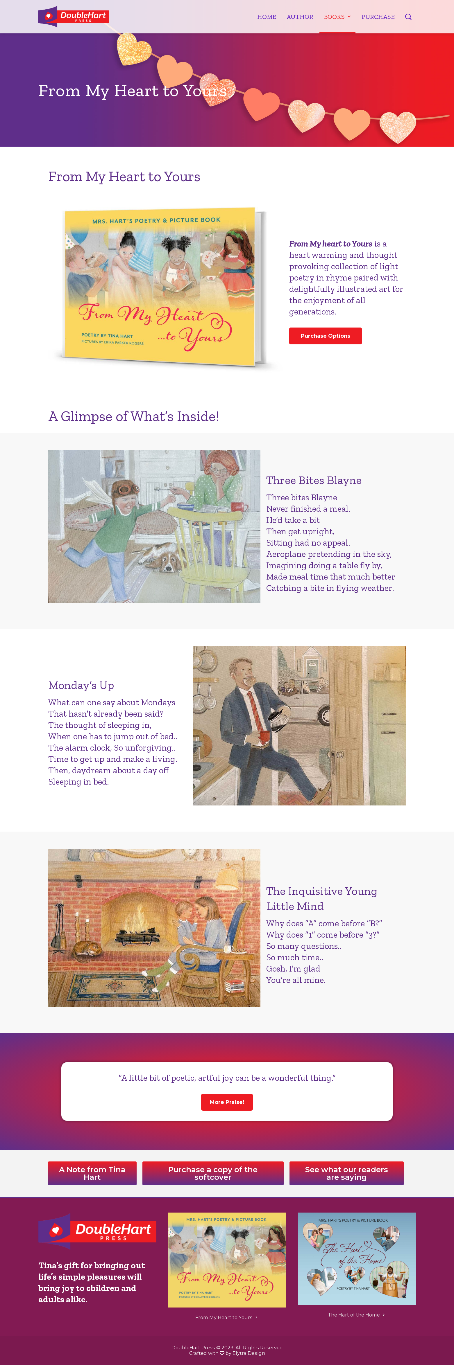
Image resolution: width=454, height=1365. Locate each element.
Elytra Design (249, 1353)
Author (300, 17)
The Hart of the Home (357, 1315)
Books (338, 17)
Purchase (378, 17)
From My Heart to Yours (227, 1317)
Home (266, 17)
